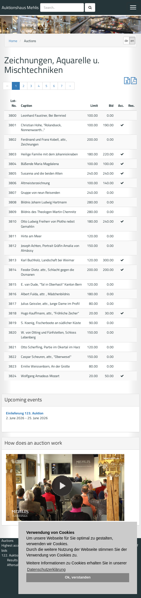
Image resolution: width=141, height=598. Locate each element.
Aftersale (13, 564)
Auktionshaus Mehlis (20, 7)
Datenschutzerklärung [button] (46, 569)
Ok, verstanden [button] (78, 577)
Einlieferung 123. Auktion (25, 413)
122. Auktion (10, 555)
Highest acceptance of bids (16, 548)
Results (12, 560)
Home (13, 41)
